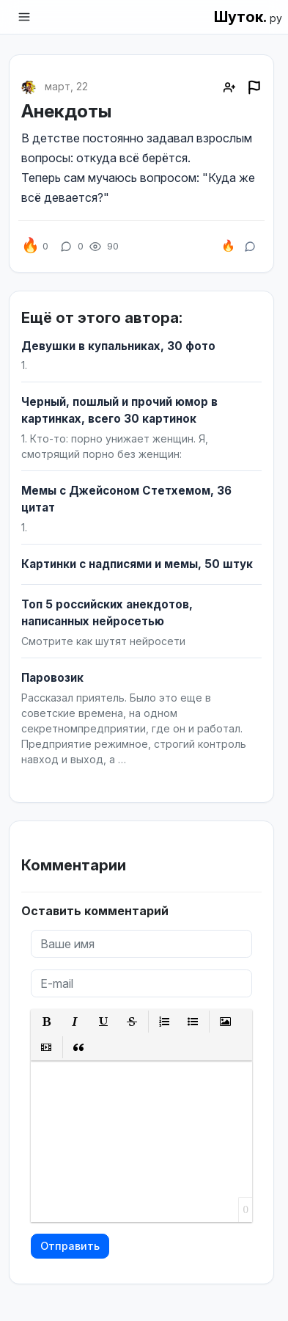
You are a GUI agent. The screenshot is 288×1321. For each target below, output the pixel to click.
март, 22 (66, 86)
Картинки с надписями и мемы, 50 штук (137, 564)
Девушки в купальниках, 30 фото (118, 346)
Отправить (70, 1246)
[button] (46, 1022)
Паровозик (52, 678)
